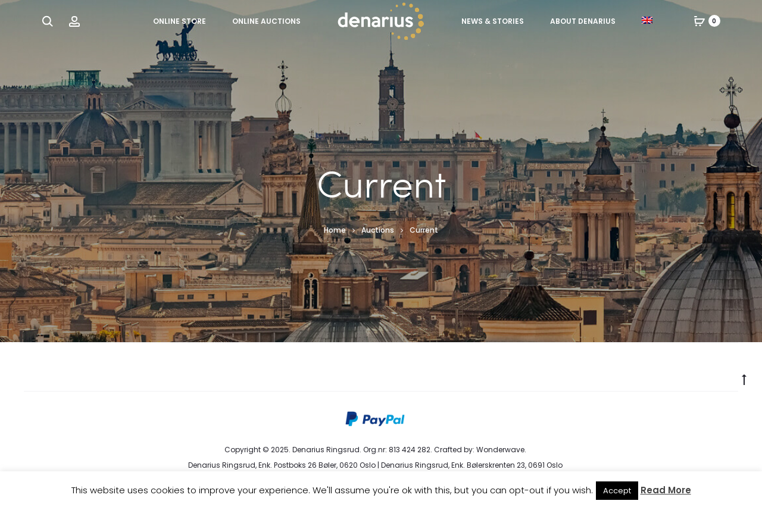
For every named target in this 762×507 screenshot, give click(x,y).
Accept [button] (617, 490)
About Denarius (583, 21)
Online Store (179, 21)
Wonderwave (500, 450)
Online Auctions (266, 21)
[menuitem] (647, 20)
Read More (666, 490)
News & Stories (492, 21)
